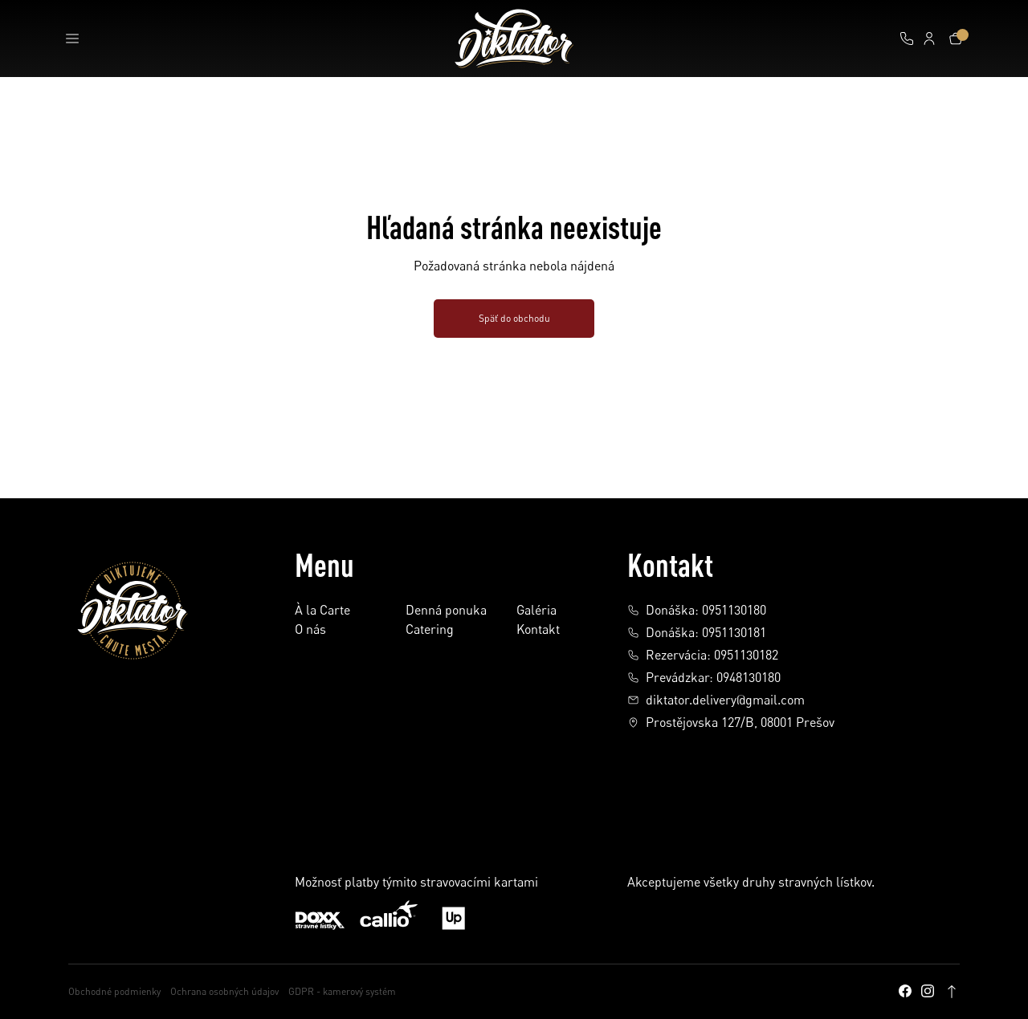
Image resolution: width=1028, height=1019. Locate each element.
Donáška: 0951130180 (696, 609)
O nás (310, 630)
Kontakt (538, 630)
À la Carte (322, 610)
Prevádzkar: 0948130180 (704, 677)
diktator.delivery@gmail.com (716, 699)
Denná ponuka (446, 610)
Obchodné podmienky (114, 991)
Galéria (536, 610)
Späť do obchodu (514, 318)
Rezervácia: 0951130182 (702, 654)
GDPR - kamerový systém (342, 991)
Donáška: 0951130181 (696, 632)
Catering (430, 630)
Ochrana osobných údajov (224, 991)
